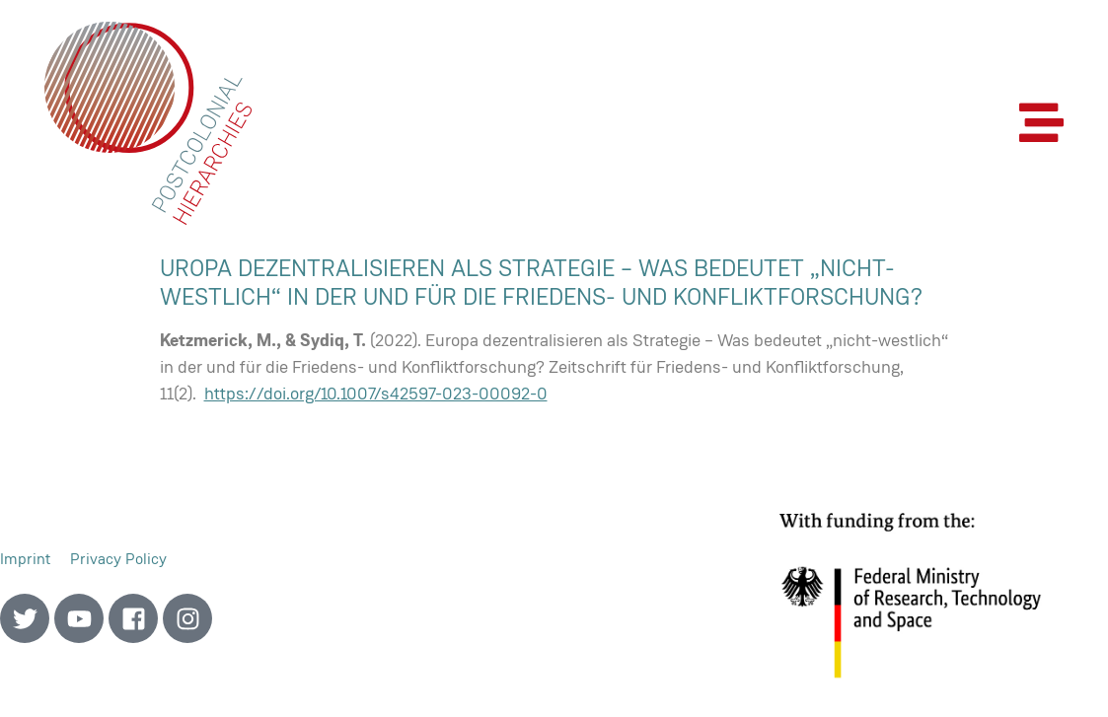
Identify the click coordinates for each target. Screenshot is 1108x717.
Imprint (25, 558)
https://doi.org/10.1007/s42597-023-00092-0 (376, 393)
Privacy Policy (118, 558)
